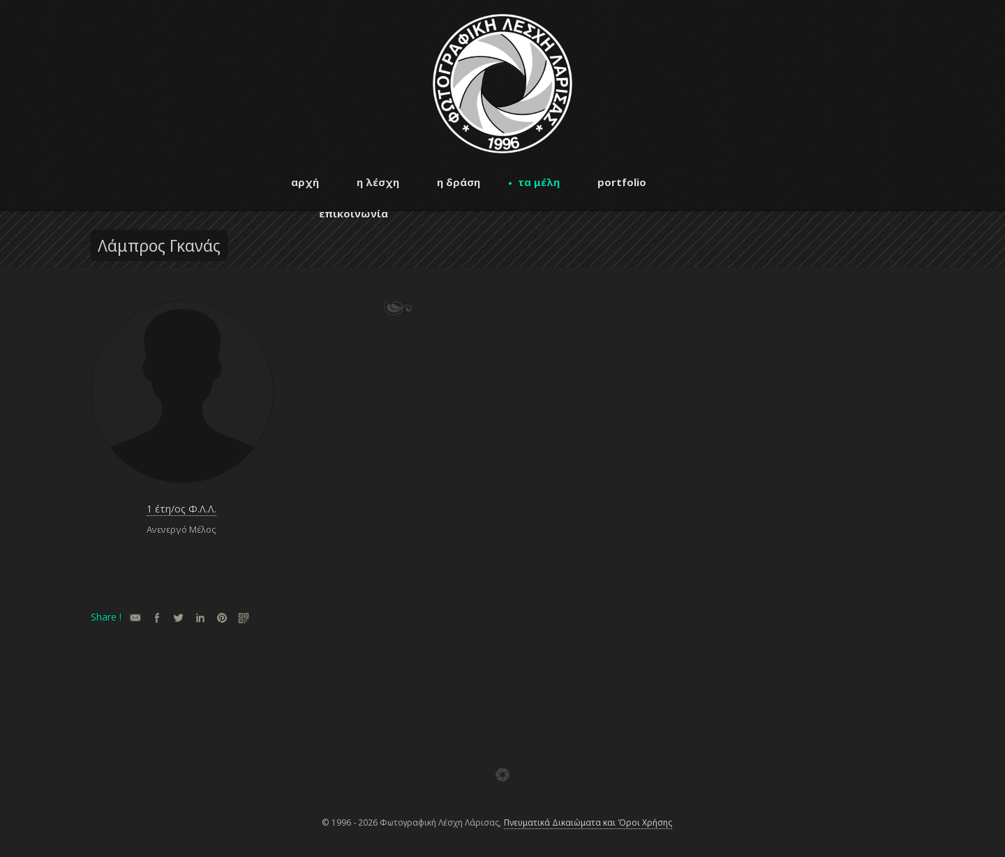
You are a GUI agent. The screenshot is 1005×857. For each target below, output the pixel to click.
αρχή (305, 182)
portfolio (621, 182)
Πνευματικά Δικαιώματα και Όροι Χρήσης (588, 822)
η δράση (458, 182)
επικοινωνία (353, 213)
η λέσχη (378, 182)
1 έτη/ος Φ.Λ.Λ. (181, 508)
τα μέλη (539, 182)
